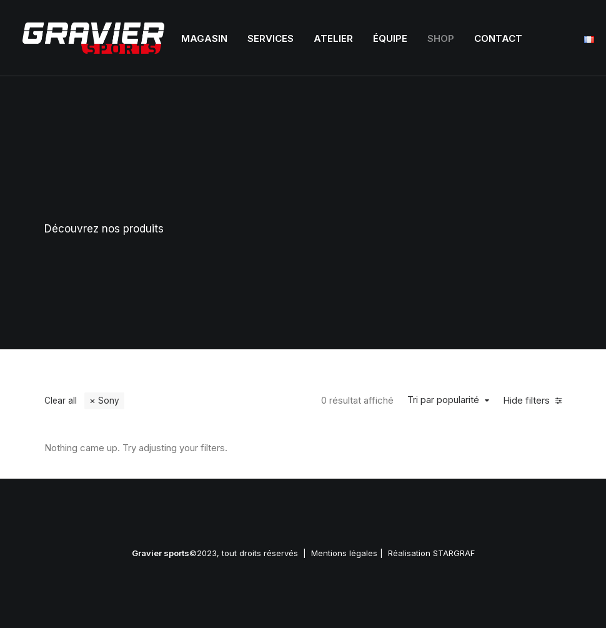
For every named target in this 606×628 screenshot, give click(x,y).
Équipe (390, 38)
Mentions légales (344, 553)
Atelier (333, 38)
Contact (498, 38)
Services (270, 38)
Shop (440, 38)
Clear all (60, 401)
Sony (108, 401)
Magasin (204, 38)
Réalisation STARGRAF (431, 553)
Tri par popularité (443, 400)
